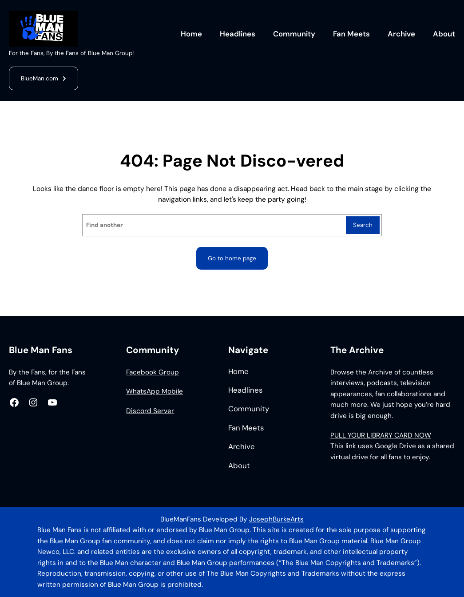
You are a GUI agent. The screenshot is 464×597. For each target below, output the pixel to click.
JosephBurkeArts (276, 519)
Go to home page (232, 258)
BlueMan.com (39, 78)
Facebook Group (152, 372)
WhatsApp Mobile (154, 391)
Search (363, 225)
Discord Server (150, 410)
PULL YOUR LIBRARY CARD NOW (380, 435)
